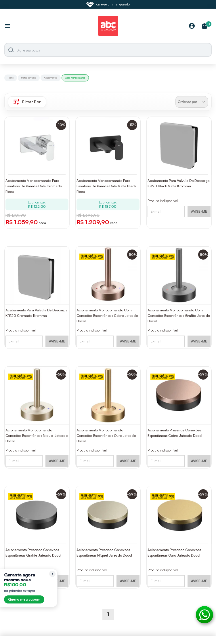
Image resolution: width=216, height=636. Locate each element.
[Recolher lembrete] (52, 574)
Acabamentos (50, 77)
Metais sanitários (28, 77)
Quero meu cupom (24, 599)
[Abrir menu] (7, 26)
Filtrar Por (27, 101)
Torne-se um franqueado (108, 4)
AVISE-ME (199, 211)
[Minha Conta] (191, 26)
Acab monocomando (75, 77)
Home (11, 77)
